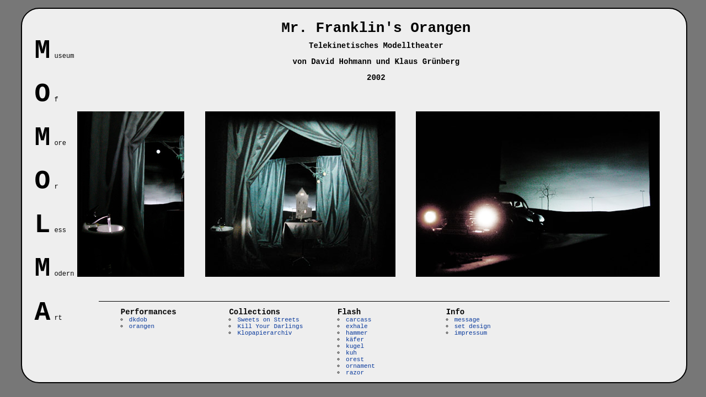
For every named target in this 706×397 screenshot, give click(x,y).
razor (355, 372)
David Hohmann (341, 61)
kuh (351, 353)
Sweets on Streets (268, 319)
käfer (355, 339)
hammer (357, 333)
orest (355, 359)
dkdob (138, 319)
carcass (358, 319)
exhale (357, 326)
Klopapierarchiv (264, 333)
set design (472, 326)
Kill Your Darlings (270, 326)
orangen (141, 326)
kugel (355, 346)
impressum (470, 333)
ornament (360, 366)
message (467, 319)
